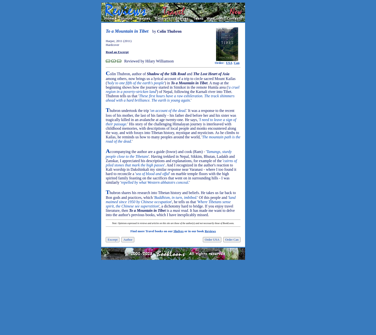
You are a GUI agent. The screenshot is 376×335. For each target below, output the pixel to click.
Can (237, 63)
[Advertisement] (260, 75)
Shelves (178, 231)
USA (229, 63)
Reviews (210, 231)
